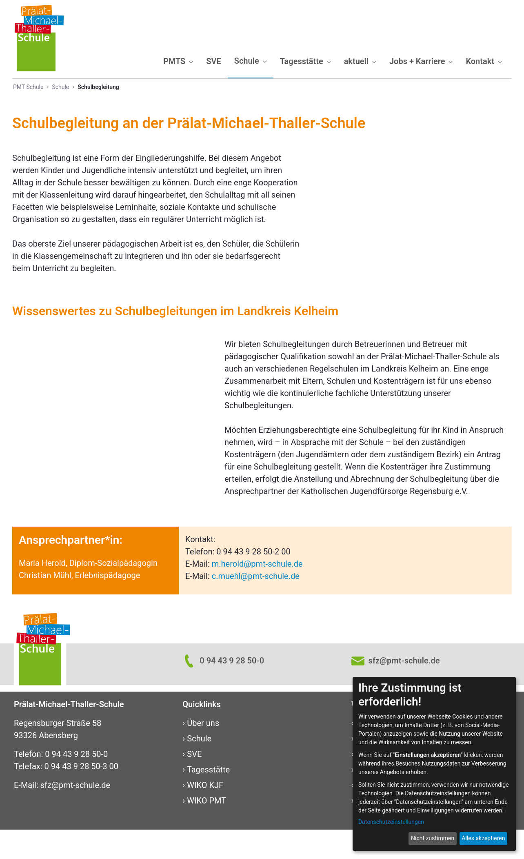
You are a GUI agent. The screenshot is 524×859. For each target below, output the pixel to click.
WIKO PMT (206, 830)
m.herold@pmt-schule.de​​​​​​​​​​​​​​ (257, 593)
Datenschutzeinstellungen (391, 822)
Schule (199, 768)
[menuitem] (178, 61)
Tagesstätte (208, 799)
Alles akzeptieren (483, 838)
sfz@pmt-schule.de (75, 814)
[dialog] (434, 764)
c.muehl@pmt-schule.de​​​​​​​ (256, 605)
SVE (194, 783)
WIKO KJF (205, 814)
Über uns (203, 752)
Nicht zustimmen (432, 838)
